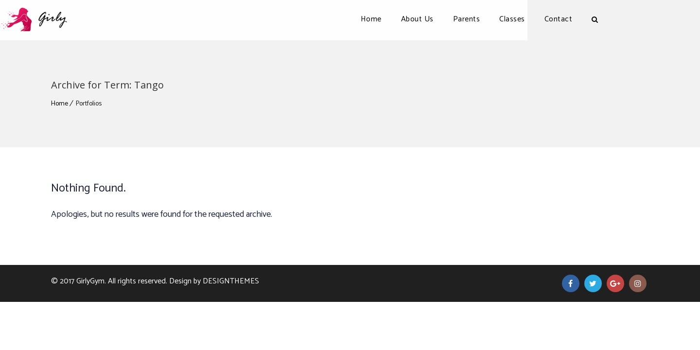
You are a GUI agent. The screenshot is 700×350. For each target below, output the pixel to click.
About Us (468, 19)
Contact (609, 19)
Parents (517, 19)
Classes (563, 19)
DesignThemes (231, 281)
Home (422, 19)
